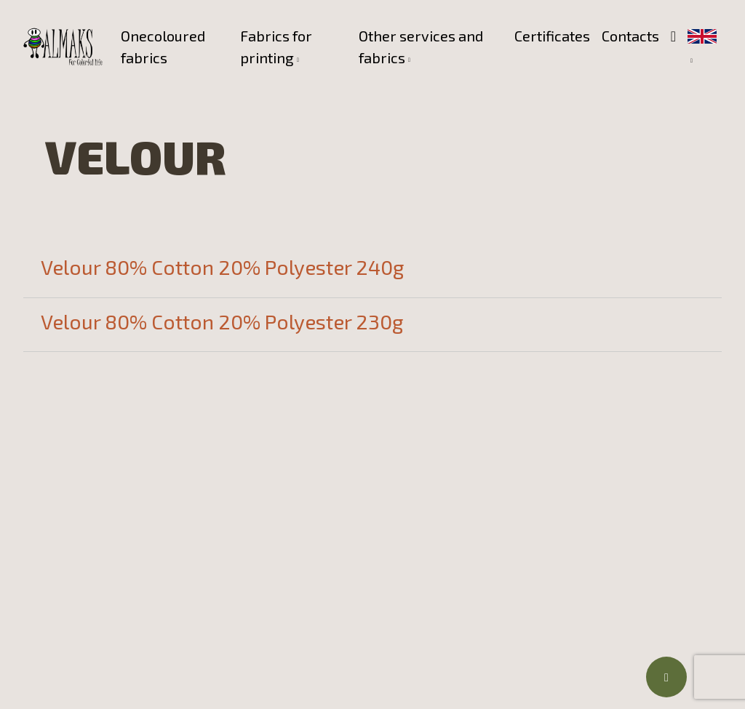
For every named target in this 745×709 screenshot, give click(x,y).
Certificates (552, 35)
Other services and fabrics (421, 46)
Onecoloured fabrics (163, 46)
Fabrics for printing (276, 46)
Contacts (630, 35)
